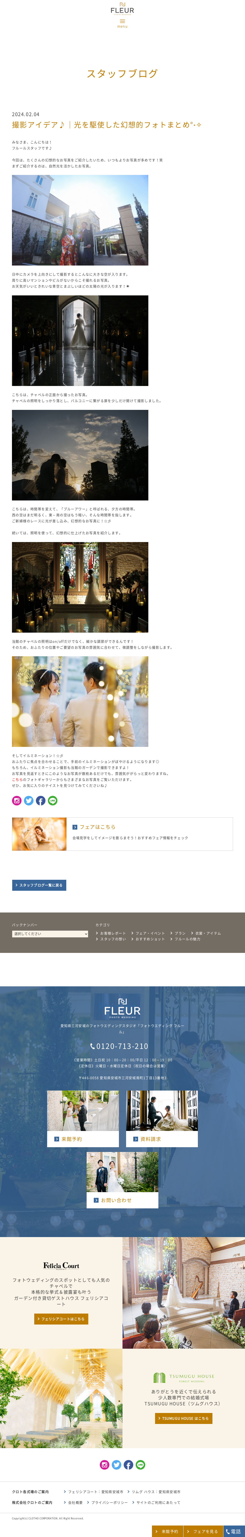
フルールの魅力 (187, 939)
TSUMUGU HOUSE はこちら (185, 1418)
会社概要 (75, 1502)
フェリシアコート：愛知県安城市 (95, 1492)
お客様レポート (113, 933)
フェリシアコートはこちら (63, 1319)
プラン (180, 933)
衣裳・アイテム (208, 933)
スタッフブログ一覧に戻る (41, 885)
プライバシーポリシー (109, 1502)
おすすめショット (150, 939)
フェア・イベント (150, 933)
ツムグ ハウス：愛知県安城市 (156, 1492)
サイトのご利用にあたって (159, 1502)
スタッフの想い (113, 939)
